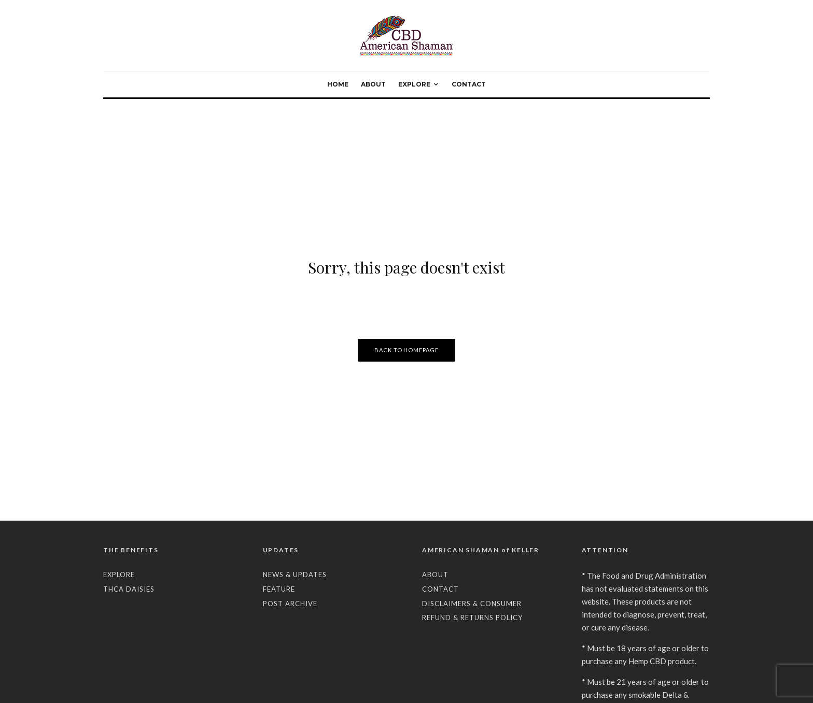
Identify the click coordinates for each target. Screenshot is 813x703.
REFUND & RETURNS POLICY (472, 617)
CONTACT (469, 84)
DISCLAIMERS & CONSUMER (472, 603)
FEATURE (279, 589)
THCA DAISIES (129, 589)
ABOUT (373, 84)
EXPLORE (414, 84)
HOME (337, 84)
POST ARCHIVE (290, 603)
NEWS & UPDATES (295, 574)
